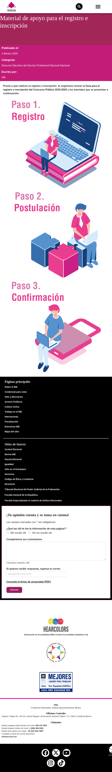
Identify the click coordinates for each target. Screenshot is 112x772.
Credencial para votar (16, 392)
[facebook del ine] (45, 753)
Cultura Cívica (12, 407)
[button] (98, 6)
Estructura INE (12, 426)
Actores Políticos (13, 402)
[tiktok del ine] (61, 763)
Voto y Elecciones (14, 397)
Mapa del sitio (12, 431)
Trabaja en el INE (13, 411)
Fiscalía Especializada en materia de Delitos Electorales (33, 500)
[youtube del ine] (66, 753)
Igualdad (9, 464)
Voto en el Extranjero (15, 469)
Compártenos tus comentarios (24, 539)
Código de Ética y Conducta (19, 479)
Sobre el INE (11, 387)
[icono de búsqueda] (79, 6)
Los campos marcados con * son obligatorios (30, 522)
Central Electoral (13, 449)
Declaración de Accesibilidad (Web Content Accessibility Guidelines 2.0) (56, 635)
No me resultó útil (42, 533)
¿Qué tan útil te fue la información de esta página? (36, 528)
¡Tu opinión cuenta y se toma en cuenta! (37, 515)
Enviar (14, 590)
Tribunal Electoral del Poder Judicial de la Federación (32, 489)
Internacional (11, 416)
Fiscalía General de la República (21, 495)
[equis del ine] (56, 753)
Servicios (9, 474)
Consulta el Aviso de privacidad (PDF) (28, 581)
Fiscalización (11, 421)
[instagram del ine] (51, 763)
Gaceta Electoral (13, 459)
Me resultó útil (18, 533)
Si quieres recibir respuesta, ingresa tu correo (33, 568)
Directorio (10, 484)
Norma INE (10, 454)
